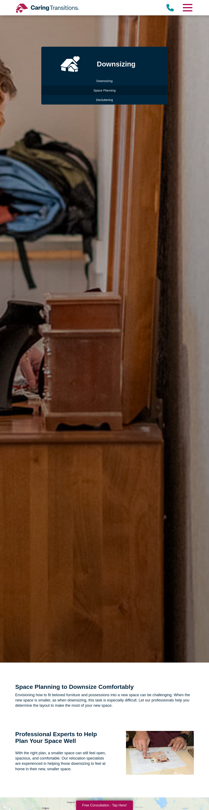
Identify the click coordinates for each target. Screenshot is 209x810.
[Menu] (187, 7)
